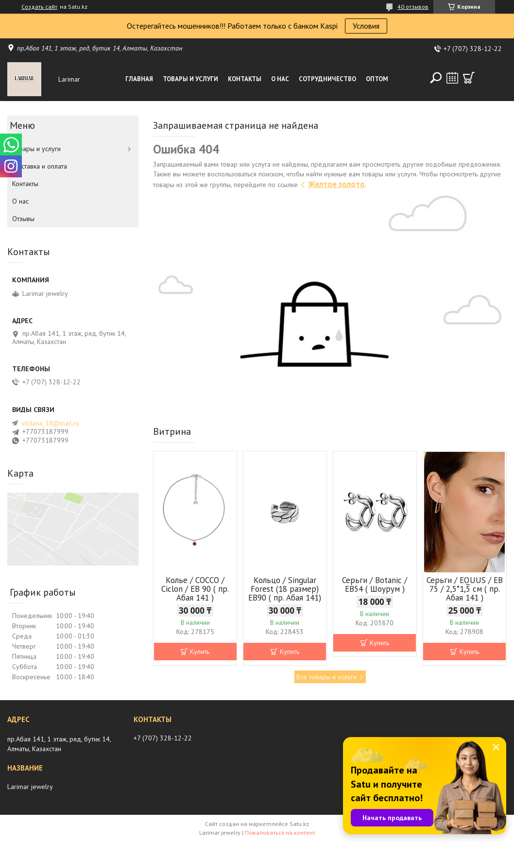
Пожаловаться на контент (280, 832)
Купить (199, 651)
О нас (280, 79)
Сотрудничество (327, 79)
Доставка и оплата (39, 166)
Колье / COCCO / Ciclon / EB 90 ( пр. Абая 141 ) (195, 589)
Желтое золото (336, 184)
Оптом (377, 79)
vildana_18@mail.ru (50, 423)
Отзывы (23, 218)
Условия (366, 26)
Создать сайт (39, 6)
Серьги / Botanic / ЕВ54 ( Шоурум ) (374, 584)
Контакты (244, 79)
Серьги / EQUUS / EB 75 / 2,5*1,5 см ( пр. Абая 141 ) (465, 589)
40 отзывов (412, 6)
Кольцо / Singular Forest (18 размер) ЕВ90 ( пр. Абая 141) (284, 589)
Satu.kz (299, 823)
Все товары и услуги (326, 676)
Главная (139, 79)
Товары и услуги (190, 79)
